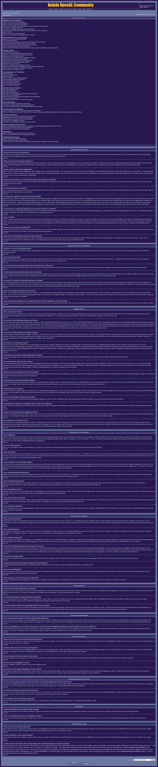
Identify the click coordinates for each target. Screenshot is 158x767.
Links (65, 9)
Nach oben (5, 158)
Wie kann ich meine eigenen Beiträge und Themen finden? (19, 122)
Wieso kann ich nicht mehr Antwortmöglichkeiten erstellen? (19, 58)
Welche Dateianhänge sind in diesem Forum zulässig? (18, 133)
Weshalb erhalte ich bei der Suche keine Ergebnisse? (18, 117)
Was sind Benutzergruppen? (11, 92)
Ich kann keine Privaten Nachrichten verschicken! (16, 103)
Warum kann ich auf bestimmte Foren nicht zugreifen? (18, 60)
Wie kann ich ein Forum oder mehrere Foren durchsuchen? (19, 116)
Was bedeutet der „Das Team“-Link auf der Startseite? (18, 99)
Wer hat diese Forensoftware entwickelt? (14, 138)
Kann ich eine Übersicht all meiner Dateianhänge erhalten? (19, 134)
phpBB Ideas (91, 737)
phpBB (74, 762)
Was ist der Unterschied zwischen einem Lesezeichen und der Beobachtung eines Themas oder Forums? (32, 126)
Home (70, 9)
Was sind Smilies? (8, 76)
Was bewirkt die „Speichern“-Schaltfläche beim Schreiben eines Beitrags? (23, 66)
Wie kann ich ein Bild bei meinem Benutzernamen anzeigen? (20, 45)
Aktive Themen (151, 14)
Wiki (84, 9)
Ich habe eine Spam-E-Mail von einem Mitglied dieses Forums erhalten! (23, 106)
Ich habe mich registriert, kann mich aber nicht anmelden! (19, 29)
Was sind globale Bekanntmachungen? (14, 79)
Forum (79, 9)
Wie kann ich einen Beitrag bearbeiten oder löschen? (17, 53)
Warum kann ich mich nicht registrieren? (14, 33)
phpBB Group (46, 728)
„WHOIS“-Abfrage (137, 745)
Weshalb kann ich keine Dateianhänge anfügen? (16, 62)
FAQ (142, 7)
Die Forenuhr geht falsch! (10, 40)
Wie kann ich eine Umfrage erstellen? (13, 56)
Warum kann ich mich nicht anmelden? (14, 22)
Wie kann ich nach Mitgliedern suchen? (14, 120)
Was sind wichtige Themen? (11, 82)
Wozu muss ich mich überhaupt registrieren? (15, 23)
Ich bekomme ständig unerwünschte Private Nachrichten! (19, 105)
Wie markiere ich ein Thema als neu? (13, 69)
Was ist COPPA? (7, 32)
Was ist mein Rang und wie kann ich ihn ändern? (16, 46)
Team (74, 9)
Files (50, 9)
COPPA (102, 198)
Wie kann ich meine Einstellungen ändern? (15, 39)
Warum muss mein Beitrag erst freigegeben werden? (17, 68)
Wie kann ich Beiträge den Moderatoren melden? (16, 65)
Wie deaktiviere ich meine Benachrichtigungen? (16, 129)
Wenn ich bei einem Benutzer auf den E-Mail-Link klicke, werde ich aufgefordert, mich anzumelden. (30, 48)
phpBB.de (63, 730)
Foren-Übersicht (7, 15)
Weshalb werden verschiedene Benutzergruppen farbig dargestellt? (21, 96)
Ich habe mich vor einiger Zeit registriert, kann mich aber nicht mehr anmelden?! (25, 30)
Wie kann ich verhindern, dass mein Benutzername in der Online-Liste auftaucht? (25, 26)
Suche (147, 7)
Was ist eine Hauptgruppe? (10, 98)
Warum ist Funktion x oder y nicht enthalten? (15, 140)
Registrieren (150, 5)
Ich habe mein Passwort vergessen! (13, 27)
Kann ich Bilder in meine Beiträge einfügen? (15, 78)
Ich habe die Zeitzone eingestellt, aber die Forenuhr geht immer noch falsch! (24, 42)
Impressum (90, 9)
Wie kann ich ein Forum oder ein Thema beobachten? (18, 127)
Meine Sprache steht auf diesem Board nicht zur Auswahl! (19, 43)
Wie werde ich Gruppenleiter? (11, 95)
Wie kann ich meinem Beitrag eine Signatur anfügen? (18, 55)
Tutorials (55, 9)
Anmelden (143, 5)
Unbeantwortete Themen (142, 14)
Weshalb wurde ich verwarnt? (11, 63)
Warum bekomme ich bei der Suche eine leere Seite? (18, 119)
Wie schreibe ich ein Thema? (11, 52)
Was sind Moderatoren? (9, 91)
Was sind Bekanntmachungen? (11, 81)
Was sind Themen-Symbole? (11, 85)
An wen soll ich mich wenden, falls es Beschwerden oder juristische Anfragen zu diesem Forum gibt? (31, 141)
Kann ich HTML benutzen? (10, 75)
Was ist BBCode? (8, 73)
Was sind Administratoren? (10, 89)
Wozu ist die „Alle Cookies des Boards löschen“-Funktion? (19, 35)
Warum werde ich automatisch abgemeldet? (15, 24)
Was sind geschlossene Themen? (12, 84)
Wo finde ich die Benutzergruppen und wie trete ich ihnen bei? (20, 93)
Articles (61, 9)
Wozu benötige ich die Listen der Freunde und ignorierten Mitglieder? (22, 110)
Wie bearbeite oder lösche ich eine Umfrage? (15, 59)
